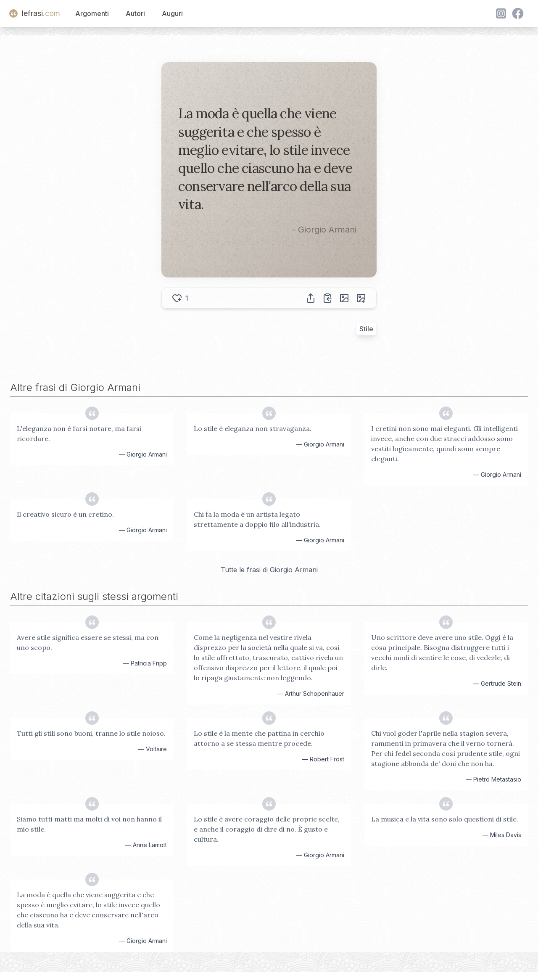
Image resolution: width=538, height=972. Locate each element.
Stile (366, 329)
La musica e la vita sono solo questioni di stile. (444, 819)
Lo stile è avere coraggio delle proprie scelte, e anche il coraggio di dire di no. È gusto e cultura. (267, 829)
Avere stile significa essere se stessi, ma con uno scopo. (87, 642)
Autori (135, 13)
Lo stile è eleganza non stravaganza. (252, 428)
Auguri (172, 13)
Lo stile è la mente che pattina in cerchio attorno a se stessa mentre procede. (259, 738)
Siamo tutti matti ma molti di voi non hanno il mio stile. (89, 824)
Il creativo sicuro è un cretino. (65, 514)
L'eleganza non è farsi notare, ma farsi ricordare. (79, 433)
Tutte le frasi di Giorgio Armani (269, 569)
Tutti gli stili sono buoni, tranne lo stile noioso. (91, 733)
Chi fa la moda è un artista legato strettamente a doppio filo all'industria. (257, 519)
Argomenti (92, 13)
